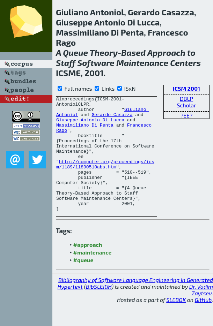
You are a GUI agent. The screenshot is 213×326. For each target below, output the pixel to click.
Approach (166, 52)
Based (133, 52)
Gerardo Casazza (111, 118)
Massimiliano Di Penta (84, 131)
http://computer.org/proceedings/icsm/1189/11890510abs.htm (105, 178)
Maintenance (142, 63)
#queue (83, 283)
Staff (65, 63)
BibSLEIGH (98, 309)
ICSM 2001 (186, 88)
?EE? (186, 115)
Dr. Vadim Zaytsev (201, 312)
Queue (75, 52)
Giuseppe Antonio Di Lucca (90, 125)
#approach (87, 267)
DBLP (186, 98)
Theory (104, 52)
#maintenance (92, 275)
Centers (185, 63)
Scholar (186, 105)
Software (96, 63)
